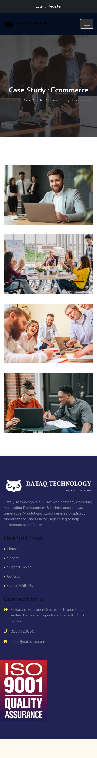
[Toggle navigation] (86, 24)
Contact (13, 576)
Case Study (33, 100)
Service (13, 558)
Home (11, 100)
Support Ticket (19, 567)
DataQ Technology (70, 747)
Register (54, 6)
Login (39, 6)
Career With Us (20, 585)
